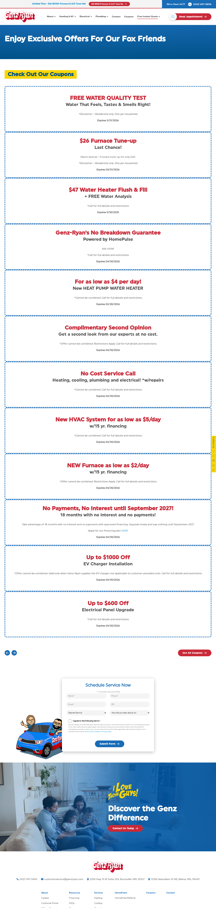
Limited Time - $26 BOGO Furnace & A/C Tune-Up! (59, 4)
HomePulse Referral (125, 898)
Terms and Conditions (93, 731)
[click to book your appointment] (191, 16)
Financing (74, 898)
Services (98, 893)
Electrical (85, 16)
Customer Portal (49, 903)
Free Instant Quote (147, 16)
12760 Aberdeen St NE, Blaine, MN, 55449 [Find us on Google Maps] (174, 879)
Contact (116, 17)
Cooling (98, 903)
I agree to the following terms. (86, 721)
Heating (98, 898)
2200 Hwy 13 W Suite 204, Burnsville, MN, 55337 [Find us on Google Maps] (116, 879)
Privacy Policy (107, 731)
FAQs (72, 903)
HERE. (124, 530)
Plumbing (101, 16)
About (50, 16)
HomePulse (121, 893)
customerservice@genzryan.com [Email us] (62, 879)
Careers (45, 898)
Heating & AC (66, 16)
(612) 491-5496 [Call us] (26, 879)
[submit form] (109, 743)
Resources (74, 893)
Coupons (129, 17)
